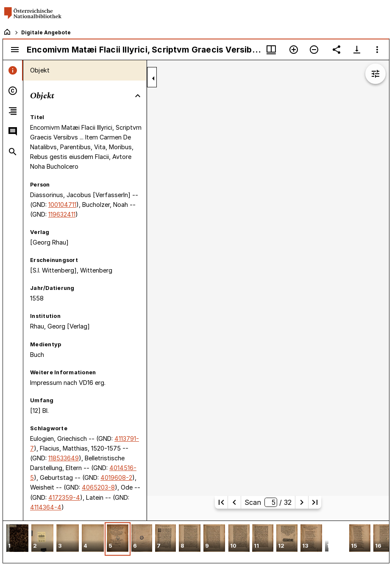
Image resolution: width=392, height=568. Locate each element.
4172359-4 (64, 497)
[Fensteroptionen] (377, 49)
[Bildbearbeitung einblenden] (375, 74)
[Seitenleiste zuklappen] (153, 78)
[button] (17, 539)
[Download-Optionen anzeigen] (357, 49)
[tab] (13, 70)
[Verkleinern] (314, 49)
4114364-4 (45, 507)
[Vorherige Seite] (234, 502)
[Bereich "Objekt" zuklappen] (138, 95)
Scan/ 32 (268, 502)
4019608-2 (116, 477)
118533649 (63, 458)
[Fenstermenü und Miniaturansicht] (271, 49)
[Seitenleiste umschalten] (15, 49)
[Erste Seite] (221, 502)
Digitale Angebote (46, 32)
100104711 (62, 204)
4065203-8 (98, 487)
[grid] (196, 542)
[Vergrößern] (294, 49)
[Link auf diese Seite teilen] (336, 49)
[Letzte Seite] (315, 502)
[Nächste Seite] (302, 502)
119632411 (61, 214)
